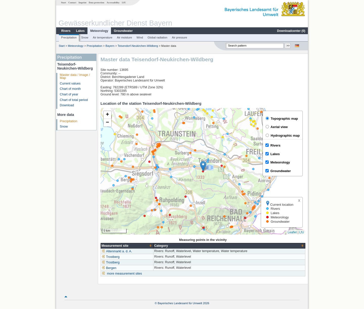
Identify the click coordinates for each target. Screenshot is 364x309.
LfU (124, 2)
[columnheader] (127, 245)
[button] (203, 166)
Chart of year (69, 94)
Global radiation (157, 37)
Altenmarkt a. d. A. (117, 251)
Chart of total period (74, 100)
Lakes (80, 31)
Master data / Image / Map (75, 76)
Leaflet (292, 232)
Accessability (113, 2)
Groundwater (123, 31)
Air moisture (124, 37)
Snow (84, 37)
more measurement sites (124, 273)
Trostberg (111, 257)
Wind (139, 37)
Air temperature (102, 37)
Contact (72, 2)
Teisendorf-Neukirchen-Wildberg (138, 45)
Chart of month (70, 89)
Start (63, 2)
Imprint (82, 2)
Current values (70, 83)
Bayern (109, 45)
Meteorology (99, 31)
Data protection (96, 2)
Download (67, 105)
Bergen (109, 268)
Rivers (66, 31)
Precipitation (69, 37)
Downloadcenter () (291, 31)
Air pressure (179, 37)
